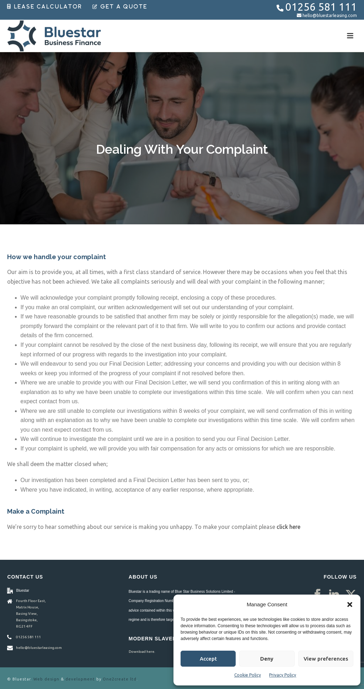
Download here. (142, 652)
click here (288, 527)
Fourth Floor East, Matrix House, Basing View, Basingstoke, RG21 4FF (31, 613)
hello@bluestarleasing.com (330, 15)
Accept (208, 659)
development (80, 679)
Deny (266, 659)
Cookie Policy (247, 675)
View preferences (326, 659)
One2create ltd (119, 679)
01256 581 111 (321, 7)
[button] (349, 604)
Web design (46, 679)
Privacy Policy (282, 675)
